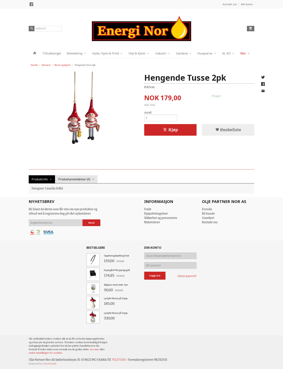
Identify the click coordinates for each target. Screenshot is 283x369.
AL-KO (226, 53)
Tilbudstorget (51, 53)
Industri (160, 53)
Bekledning (74, 53)
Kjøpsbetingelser (156, 213)
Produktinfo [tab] (40, 179)
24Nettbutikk (49, 363)
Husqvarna (204, 53)
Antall (147, 112)
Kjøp (170, 129)
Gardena (182, 53)
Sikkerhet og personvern (160, 218)
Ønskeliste (228, 129)
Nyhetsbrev (152, 222)
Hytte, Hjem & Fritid (105, 53)
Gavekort (208, 218)
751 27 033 (118, 359)
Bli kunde (208, 213)
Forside (34, 65)
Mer (243, 53)
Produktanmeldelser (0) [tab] (74, 179)
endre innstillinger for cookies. (46, 352)
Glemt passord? (187, 276)
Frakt (147, 209)
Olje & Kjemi (137, 53)
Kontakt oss (210, 222)
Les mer (95, 349)
